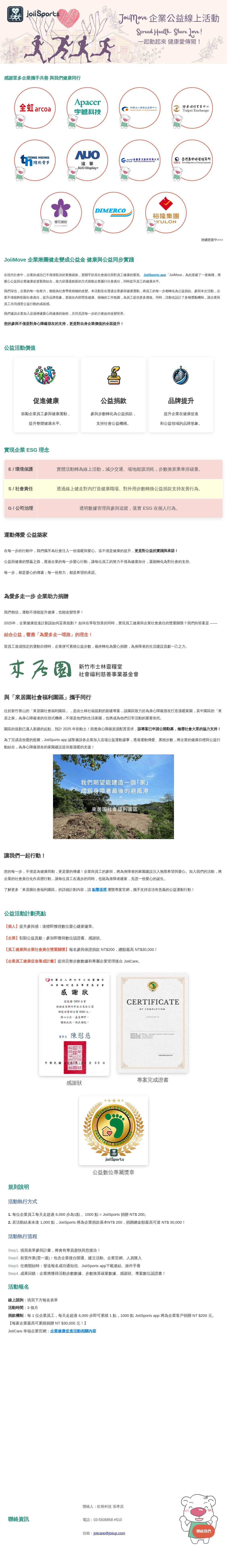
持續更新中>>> (212, 240)
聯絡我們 (203, 1531)
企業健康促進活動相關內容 (73, 1331)
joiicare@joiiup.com (109, 1533)
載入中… (113, 1418)
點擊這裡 (99, 890)
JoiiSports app (155, 275)
